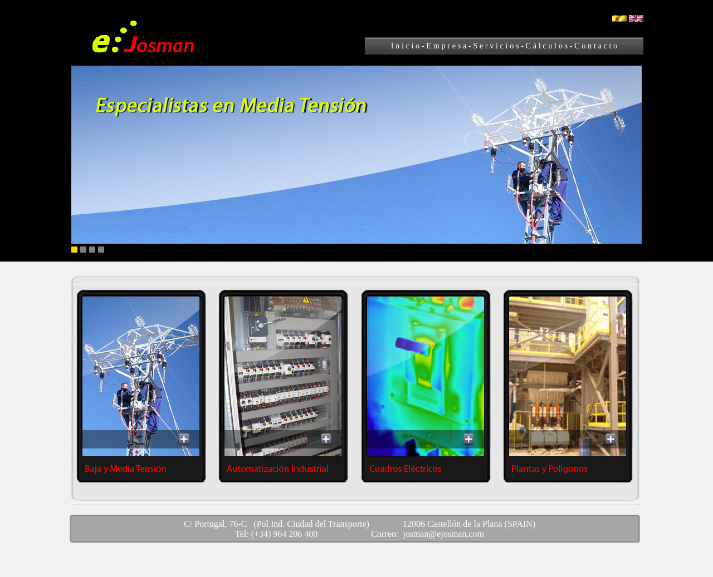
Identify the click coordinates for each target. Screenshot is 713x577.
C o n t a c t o (595, 45)
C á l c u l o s (547, 45)
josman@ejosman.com (443, 534)
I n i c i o (405, 45)
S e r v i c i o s (497, 45)
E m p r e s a (446, 45)
